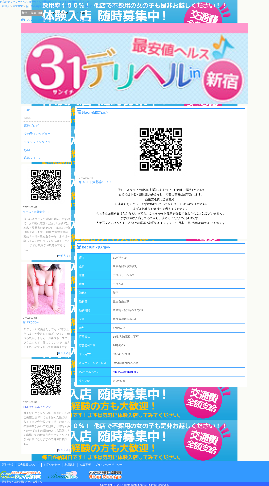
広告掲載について (28, 464)
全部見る (63, 255)
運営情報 (7, 464)
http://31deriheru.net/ (125, 371)
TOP (27, 110)
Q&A (27, 150)
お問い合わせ (52, 464)
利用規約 (70, 464)
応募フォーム (33, 158)
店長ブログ (31, 125)
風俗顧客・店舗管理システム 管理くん (22, 481)
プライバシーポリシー (109, 464)
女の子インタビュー (37, 133)
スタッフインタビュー (38, 142)
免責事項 (85, 464)
